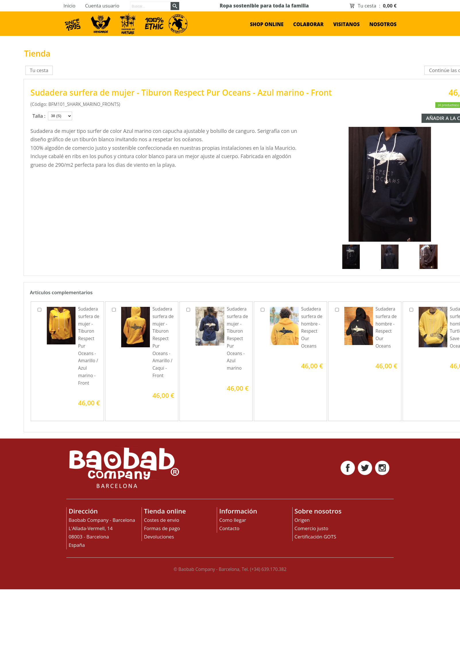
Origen (302, 520)
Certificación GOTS (315, 536)
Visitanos (346, 24)
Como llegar (232, 520)
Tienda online (165, 511)
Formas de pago (162, 528)
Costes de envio (161, 520)
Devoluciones (159, 536)
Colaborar (308, 24)
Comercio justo (311, 528)
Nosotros (383, 24)
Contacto (229, 528)
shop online (266, 24)
